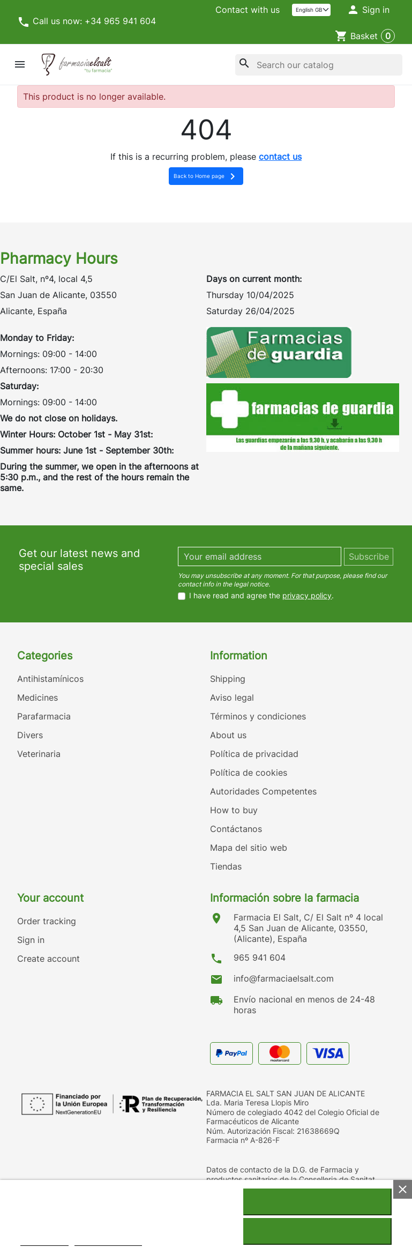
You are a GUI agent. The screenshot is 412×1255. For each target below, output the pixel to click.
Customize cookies (108, 1240)
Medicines (37, 697)
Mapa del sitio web (248, 847)
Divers (30, 735)
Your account (50, 898)
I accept (317, 1202)
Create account (48, 958)
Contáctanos (236, 828)
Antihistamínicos (50, 678)
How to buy (234, 810)
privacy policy (307, 595)
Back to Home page (206, 176)
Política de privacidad (254, 753)
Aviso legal (232, 697)
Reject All (317, 1231)
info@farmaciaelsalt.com (284, 978)
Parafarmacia (44, 716)
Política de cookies (248, 772)
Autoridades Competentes (263, 791)
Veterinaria (39, 753)
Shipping (227, 678)
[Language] (311, 10)
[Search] (318, 65)
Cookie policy (44, 1240)
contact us (280, 156)
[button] (368, 10)
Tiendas (226, 866)
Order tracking (46, 921)
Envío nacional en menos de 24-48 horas (304, 1004)
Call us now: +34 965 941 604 (86, 22)
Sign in (30, 939)
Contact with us (247, 9)
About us (228, 735)
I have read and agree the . (261, 595)
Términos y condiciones (258, 716)
